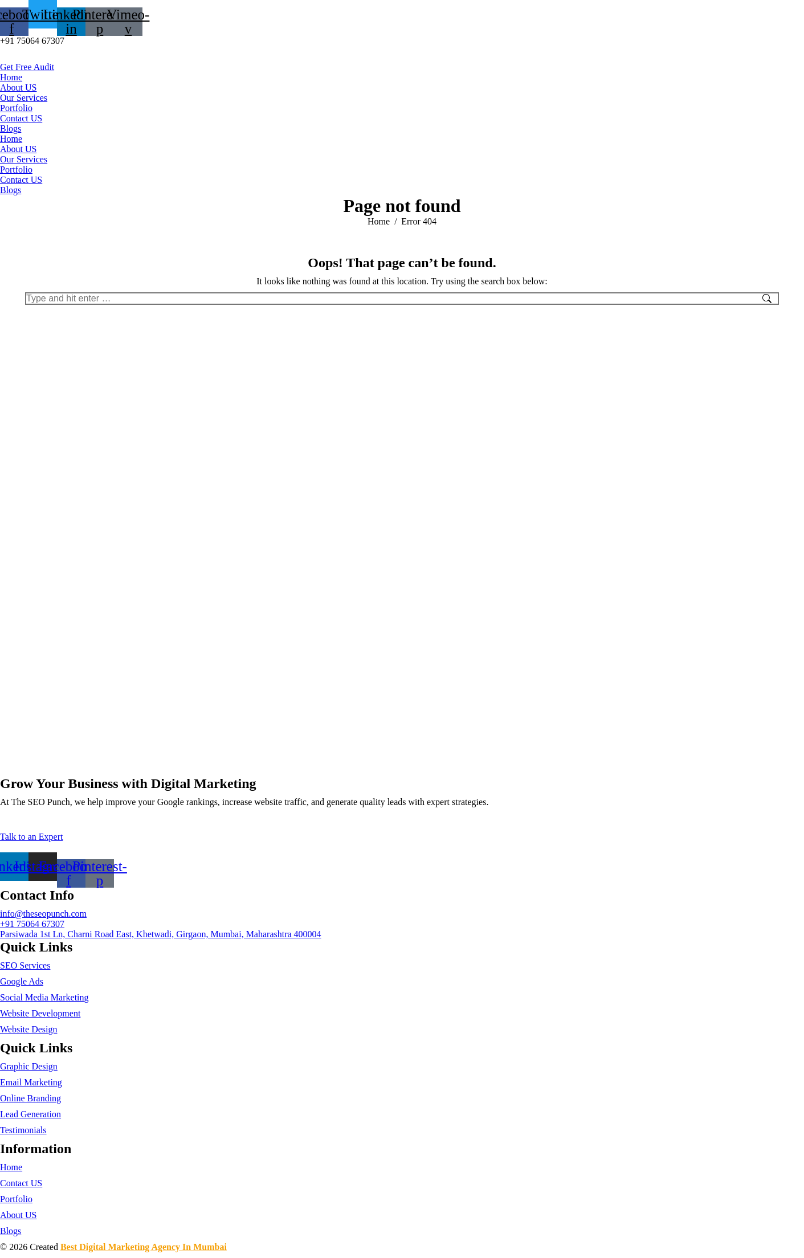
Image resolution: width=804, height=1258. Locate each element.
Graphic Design (29, 1066)
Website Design (28, 1029)
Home (11, 77)
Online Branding (30, 1098)
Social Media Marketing (44, 997)
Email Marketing (31, 1082)
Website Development (40, 1013)
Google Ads (21, 981)
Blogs (10, 128)
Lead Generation (30, 1114)
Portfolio (16, 108)
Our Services (23, 98)
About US (18, 87)
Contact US (21, 118)
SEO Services (25, 965)
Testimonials (23, 1130)
